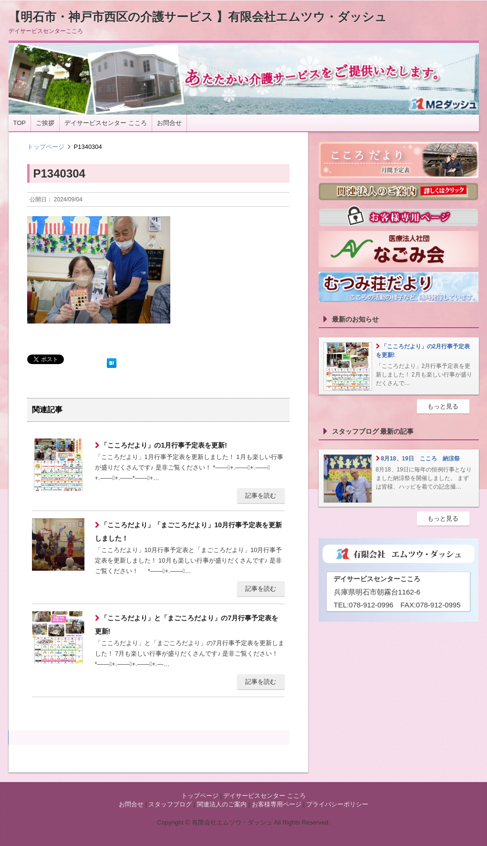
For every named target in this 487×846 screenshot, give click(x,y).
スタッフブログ (170, 804)
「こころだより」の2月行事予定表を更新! (423, 350)
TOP (19, 122)
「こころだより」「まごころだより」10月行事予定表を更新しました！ (188, 531)
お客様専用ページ (276, 804)
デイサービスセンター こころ (105, 122)
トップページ (45, 146)
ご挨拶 (45, 122)
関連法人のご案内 (222, 804)
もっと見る (442, 406)
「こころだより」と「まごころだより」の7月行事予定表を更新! (187, 624)
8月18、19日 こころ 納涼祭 (420, 458)
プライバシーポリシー (337, 804)
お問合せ (169, 122)
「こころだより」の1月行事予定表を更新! (163, 445)
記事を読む (260, 495)
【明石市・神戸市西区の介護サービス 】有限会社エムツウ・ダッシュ (198, 16)
